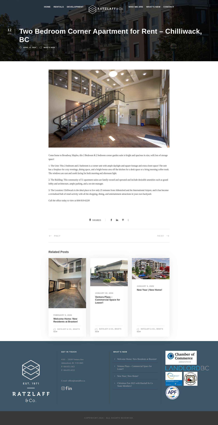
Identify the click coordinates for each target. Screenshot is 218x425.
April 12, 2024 (29, 47)
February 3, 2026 (62, 315)
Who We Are (135, 7)
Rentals (59, 7)
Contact (169, 7)
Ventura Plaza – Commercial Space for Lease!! (107, 300)
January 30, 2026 (104, 293)
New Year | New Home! (149, 290)
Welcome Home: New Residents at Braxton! (65, 320)
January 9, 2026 (145, 286)
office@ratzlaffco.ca (76, 381)
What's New (49, 47)
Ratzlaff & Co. (64, 329)
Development (75, 7)
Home (47, 7)
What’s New (153, 7)
